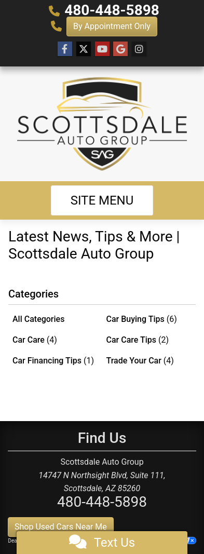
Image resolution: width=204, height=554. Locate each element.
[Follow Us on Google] (120, 49)
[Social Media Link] (139, 49)
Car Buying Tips (141, 319)
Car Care (34, 340)
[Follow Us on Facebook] (65, 49)
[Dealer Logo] (102, 124)
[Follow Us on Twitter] (83, 49)
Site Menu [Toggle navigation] (102, 200)
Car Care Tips (137, 340)
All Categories (38, 319)
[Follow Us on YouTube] (102, 49)
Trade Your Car (140, 361)
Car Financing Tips (53, 361)
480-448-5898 (111, 10)
